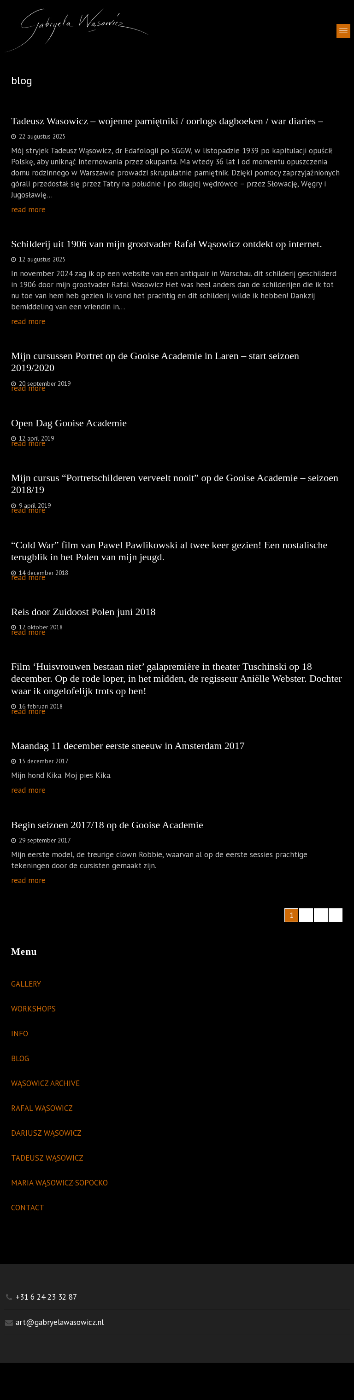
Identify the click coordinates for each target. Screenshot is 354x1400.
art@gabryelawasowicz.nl (60, 1322)
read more (28, 209)
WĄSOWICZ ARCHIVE (45, 1083)
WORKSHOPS (33, 1009)
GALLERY (26, 984)
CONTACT (27, 1207)
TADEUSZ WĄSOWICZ (47, 1158)
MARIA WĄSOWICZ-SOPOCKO (59, 1183)
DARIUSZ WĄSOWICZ (46, 1133)
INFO (19, 1033)
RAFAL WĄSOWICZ (42, 1108)
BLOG (20, 1058)
